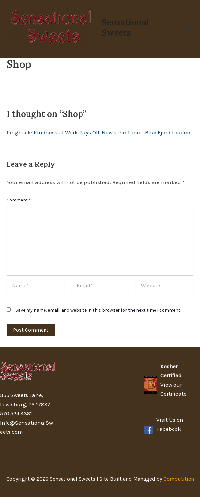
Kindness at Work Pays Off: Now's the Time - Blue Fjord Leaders (112, 132)
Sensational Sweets (125, 27)
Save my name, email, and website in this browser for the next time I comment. (98, 310)
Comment (19, 200)
